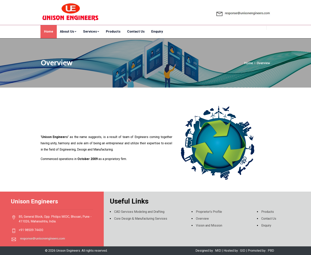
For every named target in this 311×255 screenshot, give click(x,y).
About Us (68, 31)
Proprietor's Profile (209, 212)
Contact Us (136, 31)
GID (242, 250)
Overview (202, 218)
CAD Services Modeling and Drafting (139, 212)
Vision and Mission (209, 225)
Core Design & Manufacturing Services (140, 218)
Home (48, 31)
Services (91, 31)
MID (218, 250)
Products (113, 31)
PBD (270, 250)
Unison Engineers (68, 250)
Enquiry (157, 31)
